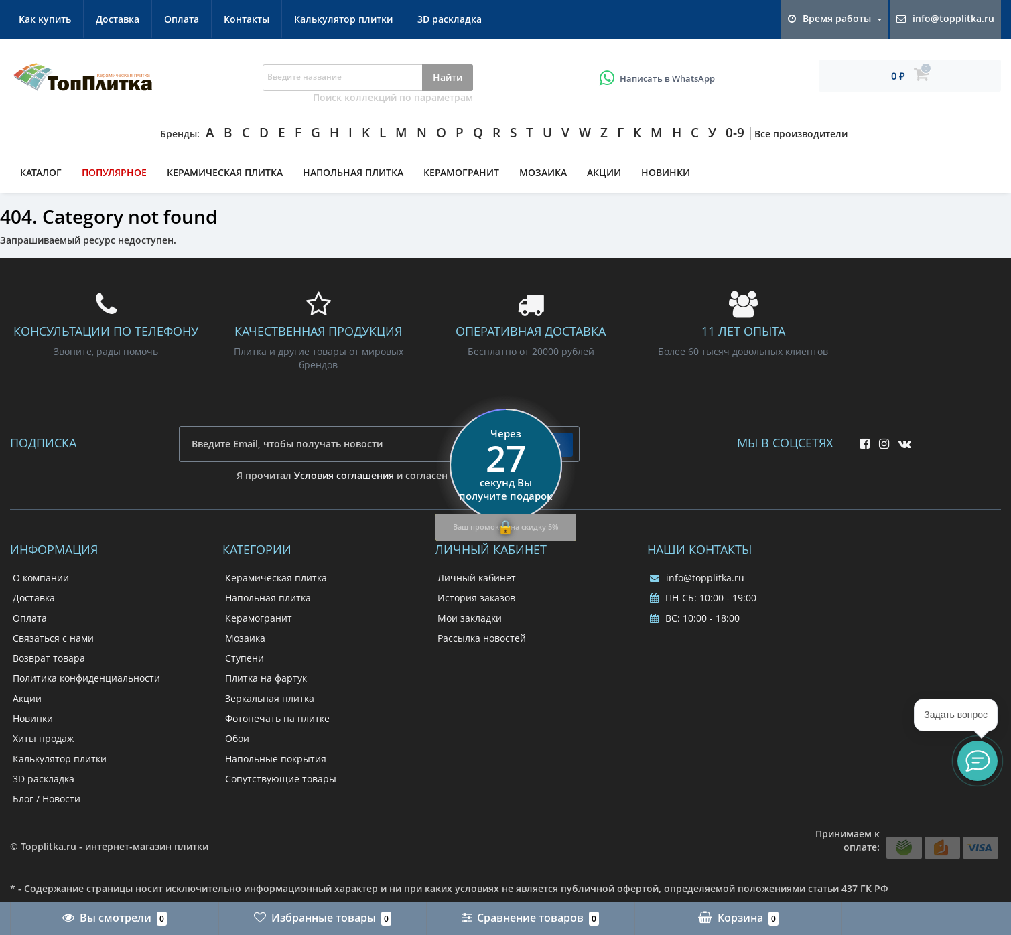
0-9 (735, 132)
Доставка (117, 19)
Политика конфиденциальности (86, 678)
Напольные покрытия (275, 758)
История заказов (476, 597)
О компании (41, 577)
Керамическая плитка (225, 172)
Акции (604, 172)
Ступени (244, 658)
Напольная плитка (353, 172)
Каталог (41, 172)
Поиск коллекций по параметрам (393, 97)
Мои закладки (469, 618)
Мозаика (543, 172)
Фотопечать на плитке (277, 718)
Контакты (246, 19)
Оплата (181, 19)
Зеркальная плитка (269, 698)
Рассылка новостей (481, 638)
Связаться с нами (53, 638)
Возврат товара (49, 658)
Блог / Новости (46, 798)
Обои (237, 738)
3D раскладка (449, 19)
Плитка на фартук (266, 678)
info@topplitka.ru (697, 577)
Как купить (45, 19)
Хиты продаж (43, 738)
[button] (977, 761)
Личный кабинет (476, 577)
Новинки (665, 172)
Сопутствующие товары (280, 778)
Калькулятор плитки (343, 19)
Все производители (801, 133)
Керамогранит (461, 172)
